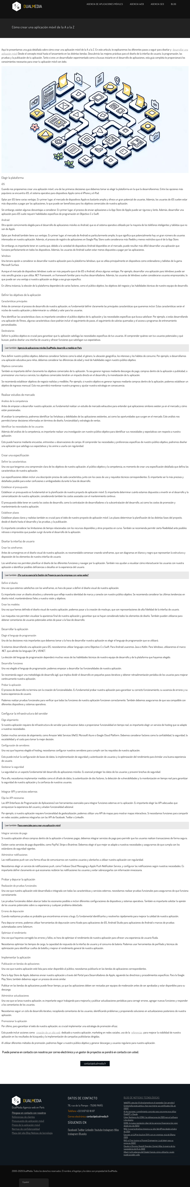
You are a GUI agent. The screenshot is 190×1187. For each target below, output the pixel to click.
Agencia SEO (157, 4)
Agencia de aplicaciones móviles (105, 4)
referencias (136, 1032)
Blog (173, 4)
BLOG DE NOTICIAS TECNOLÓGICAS (141, 1097)
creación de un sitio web (48, 1032)
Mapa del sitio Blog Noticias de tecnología (32, 1133)
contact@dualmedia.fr (95, 1063)
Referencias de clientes (23, 1117)
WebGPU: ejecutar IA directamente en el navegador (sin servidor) (149, 1102)
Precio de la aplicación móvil (26, 1125)
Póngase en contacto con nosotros (29, 1112)
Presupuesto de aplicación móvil (28, 1121)
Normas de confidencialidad (26, 1129)
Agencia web (137, 4)
